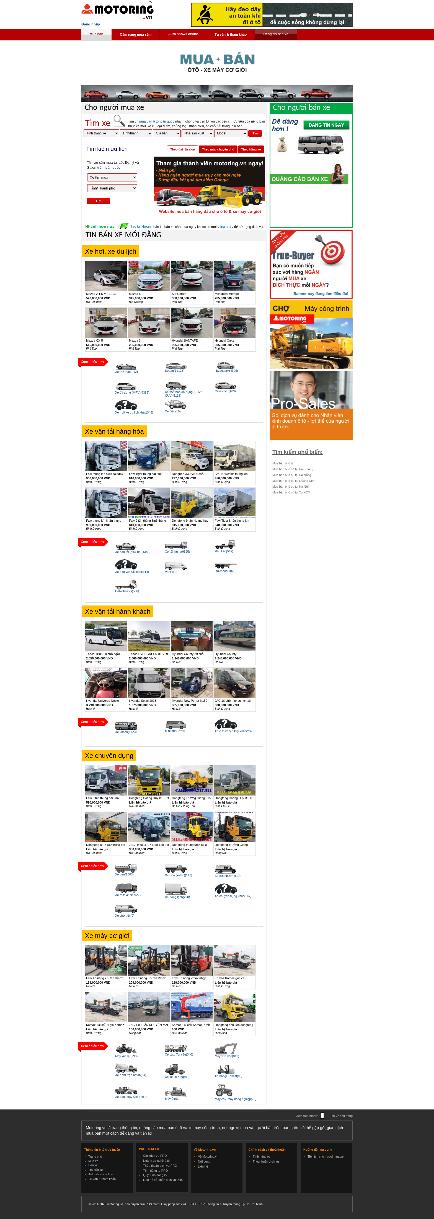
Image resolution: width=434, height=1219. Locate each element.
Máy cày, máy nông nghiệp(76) (235, 1099)
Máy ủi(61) (172, 1098)
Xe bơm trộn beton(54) (130, 1075)
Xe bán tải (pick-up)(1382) (132, 551)
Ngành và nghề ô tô (156, 1160)
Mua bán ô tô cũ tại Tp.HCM (291, 492)
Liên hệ (203, 1166)
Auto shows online (183, 34)
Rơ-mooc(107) (224, 571)
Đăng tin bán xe (275, 34)
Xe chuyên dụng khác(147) (233, 896)
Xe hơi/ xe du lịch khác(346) (134, 412)
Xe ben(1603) (124, 874)
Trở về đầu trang (341, 1115)
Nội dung (204, 1161)
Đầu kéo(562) (224, 551)
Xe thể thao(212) (126, 371)
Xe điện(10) (173, 411)
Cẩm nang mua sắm (136, 35)
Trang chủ (95, 1156)
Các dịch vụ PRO (155, 1155)
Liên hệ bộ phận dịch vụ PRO (163, 1179)
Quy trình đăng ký (155, 1175)
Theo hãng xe (251, 149)
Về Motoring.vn (208, 1156)
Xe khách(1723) (126, 732)
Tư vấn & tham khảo (231, 35)
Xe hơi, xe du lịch (110, 251)
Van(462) (171, 571)
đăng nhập (225, 226)
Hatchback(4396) (226, 370)
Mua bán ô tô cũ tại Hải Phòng (292, 469)
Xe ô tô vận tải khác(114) (132, 571)
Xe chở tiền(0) (124, 915)
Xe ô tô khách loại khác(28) (233, 731)
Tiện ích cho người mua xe (325, 1156)
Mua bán (96, 34)
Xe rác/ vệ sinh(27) (128, 894)
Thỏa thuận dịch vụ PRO (160, 1165)
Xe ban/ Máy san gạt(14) (131, 1096)
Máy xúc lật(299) (126, 1056)
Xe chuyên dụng (109, 755)
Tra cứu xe (95, 1169)
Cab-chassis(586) (127, 591)
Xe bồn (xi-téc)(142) (178, 875)
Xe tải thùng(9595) (177, 551)
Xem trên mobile (307, 1115)
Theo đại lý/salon (182, 149)
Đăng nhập (90, 24)
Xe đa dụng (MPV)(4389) (132, 392)
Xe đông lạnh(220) (177, 897)
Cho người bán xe (301, 107)
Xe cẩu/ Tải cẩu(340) (179, 1054)
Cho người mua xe (114, 107)
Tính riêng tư (261, 1156)
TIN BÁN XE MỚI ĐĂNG (123, 235)
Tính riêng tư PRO (155, 1170)
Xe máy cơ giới (107, 935)
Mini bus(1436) (175, 730)
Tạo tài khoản (140, 226)
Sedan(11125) (174, 370)
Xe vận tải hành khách (118, 611)
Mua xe (93, 1161)
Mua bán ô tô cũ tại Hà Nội (290, 486)
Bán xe (93, 1165)
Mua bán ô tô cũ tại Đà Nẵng (291, 475)
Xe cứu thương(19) (228, 875)
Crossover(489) (225, 391)
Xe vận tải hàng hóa (114, 431)
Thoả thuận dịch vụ (266, 1161)
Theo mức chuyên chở (218, 149)
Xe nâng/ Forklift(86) (228, 1076)
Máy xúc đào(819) (227, 1056)
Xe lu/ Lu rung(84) (177, 1076)
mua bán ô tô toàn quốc (156, 121)
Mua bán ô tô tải (283, 463)
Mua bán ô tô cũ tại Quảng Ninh (293, 480)
